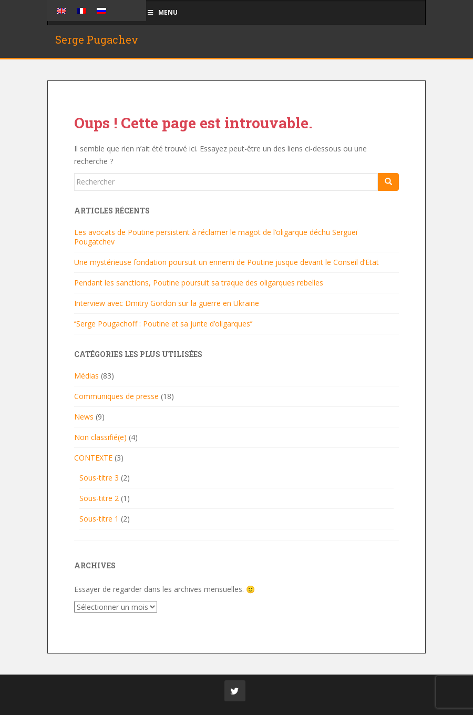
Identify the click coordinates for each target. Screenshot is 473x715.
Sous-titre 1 (99, 519)
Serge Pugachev (96, 39)
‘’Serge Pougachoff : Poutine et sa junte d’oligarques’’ (163, 324)
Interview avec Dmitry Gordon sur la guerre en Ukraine (166, 303)
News (84, 417)
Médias (86, 376)
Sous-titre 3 (99, 478)
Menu (162, 12)
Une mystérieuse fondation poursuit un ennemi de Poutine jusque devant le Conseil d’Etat (226, 262)
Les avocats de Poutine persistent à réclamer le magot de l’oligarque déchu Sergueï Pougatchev (216, 237)
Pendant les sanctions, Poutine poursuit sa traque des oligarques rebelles (198, 283)
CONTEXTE (93, 458)
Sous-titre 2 (99, 498)
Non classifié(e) (100, 437)
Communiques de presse (116, 396)
